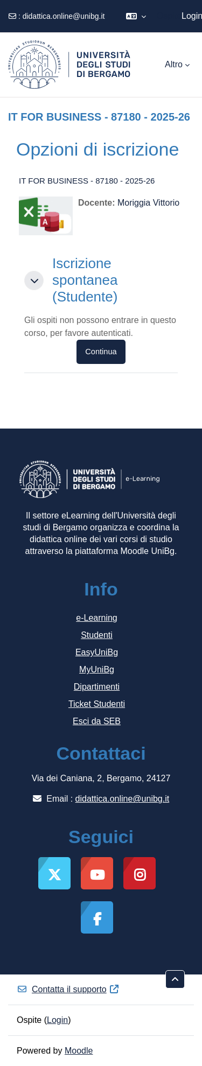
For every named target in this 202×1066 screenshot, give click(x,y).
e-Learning (96, 617)
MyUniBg (96, 669)
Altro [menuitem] (174, 64)
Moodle (79, 1050)
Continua (100, 351)
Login (57, 1020)
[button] (136, 16)
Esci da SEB (97, 721)
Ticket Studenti (96, 704)
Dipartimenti (97, 686)
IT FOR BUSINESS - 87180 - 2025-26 (87, 180)
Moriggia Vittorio (148, 202)
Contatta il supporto (68, 989)
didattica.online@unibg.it (64, 16)
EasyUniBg (96, 652)
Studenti (97, 635)
